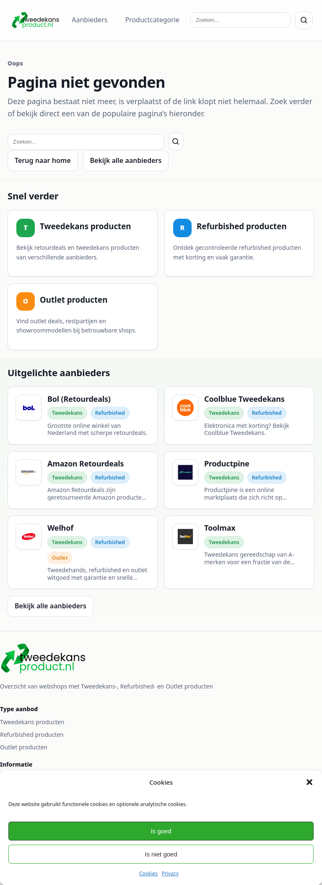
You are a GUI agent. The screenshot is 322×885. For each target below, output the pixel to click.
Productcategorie (152, 19)
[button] (309, 782)
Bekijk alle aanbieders (126, 160)
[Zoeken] (304, 20)
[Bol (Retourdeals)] (82, 415)
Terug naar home (43, 160)
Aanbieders (89, 19)
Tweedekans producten (32, 722)
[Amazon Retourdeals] (82, 480)
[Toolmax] (239, 552)
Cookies (148, 873)
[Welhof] (82, 552)
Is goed (161, 831)
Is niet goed (161, 854)
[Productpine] (239, 480)
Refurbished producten (32, 734)
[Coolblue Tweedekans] (239, 415)
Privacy (170, 873)
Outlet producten (23, 747)
